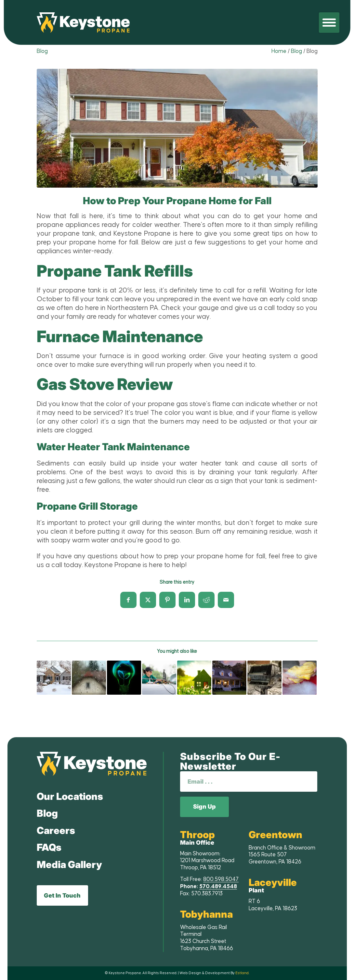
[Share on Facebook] (128, 600)
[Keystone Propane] (83, 22)
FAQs (49, 847)
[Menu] (329, 22)
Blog (42, 51)
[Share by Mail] (226, 600)
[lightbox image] (177, 128)
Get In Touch (62, 895)
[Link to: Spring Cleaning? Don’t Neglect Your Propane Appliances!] (299, 678)
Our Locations (70, 796)
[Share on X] (148, 600)
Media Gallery (69, 864)
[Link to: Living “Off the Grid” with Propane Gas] (124, 678)
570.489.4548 (218, 886)
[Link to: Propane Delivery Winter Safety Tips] (54, 678)
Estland (242, 973)
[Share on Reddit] (206, 600)
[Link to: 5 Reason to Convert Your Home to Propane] (229, 678)
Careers (56, 830)
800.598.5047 (221, 879)
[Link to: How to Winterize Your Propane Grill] (264, 678)
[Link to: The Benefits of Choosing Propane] (159, 678)
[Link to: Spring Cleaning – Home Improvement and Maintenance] (194, 678)
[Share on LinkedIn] (187, 600)
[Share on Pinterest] (167, 600)
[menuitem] (329, 22)
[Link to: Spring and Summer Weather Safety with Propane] (89, 678)
